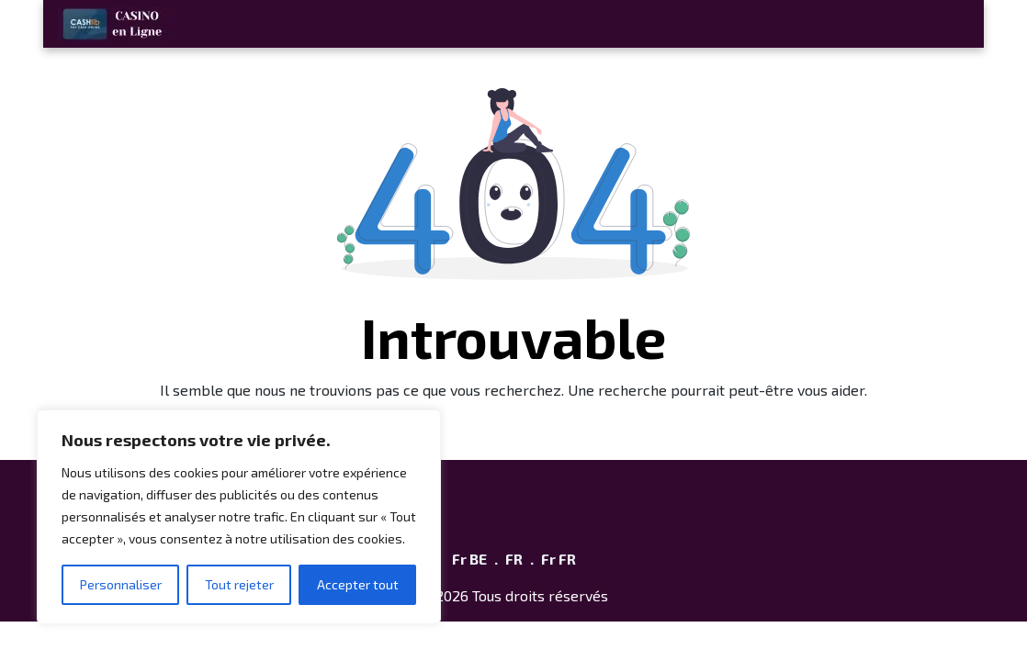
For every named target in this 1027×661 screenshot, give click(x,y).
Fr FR (558, 558)
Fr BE (469, 558)
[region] (239, 516)
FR (514, 558)
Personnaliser (121, 584)
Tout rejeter (239, 584)
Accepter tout (358, 584)
